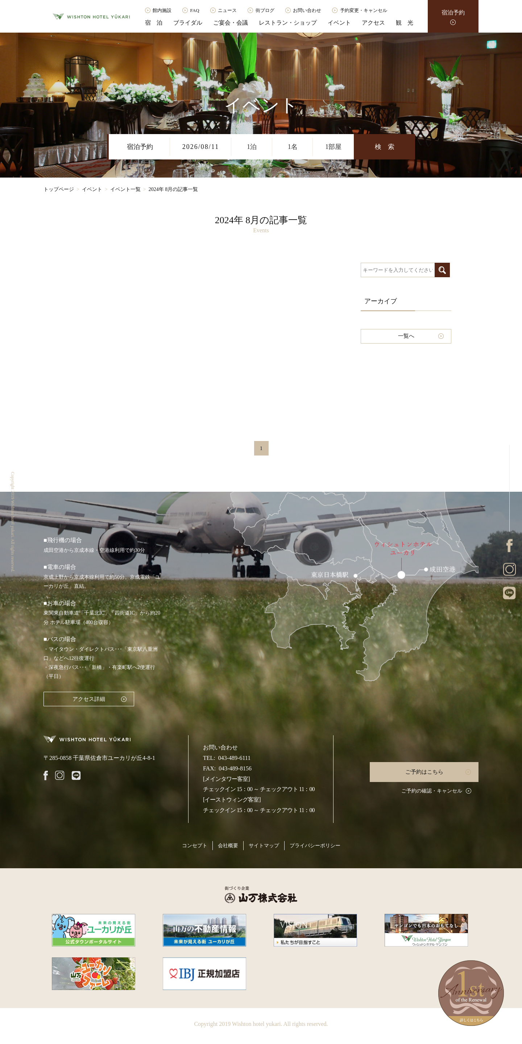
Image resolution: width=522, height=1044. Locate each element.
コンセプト (194, 845)
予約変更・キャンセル (363, 10)
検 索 (384, 146)
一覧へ (406, 336)
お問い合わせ (307, 10)
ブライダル (187, 23)
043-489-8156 (235, 768)
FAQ (194, 10)
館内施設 (162, 10)
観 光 (404, 23)
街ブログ (265, 10)
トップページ (59, 189)
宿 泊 (153, 23)
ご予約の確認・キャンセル (431, 791)
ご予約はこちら (424, 772)
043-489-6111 (234, 758)
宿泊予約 (453, 12)
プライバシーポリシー (315, 845)
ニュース (227, 10)
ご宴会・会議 (230, 23)
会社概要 (228, 845)
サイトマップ (264, 845)
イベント (339, 23)
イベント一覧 (125, 189)
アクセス (373, 23)
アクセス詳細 (88, 699)
